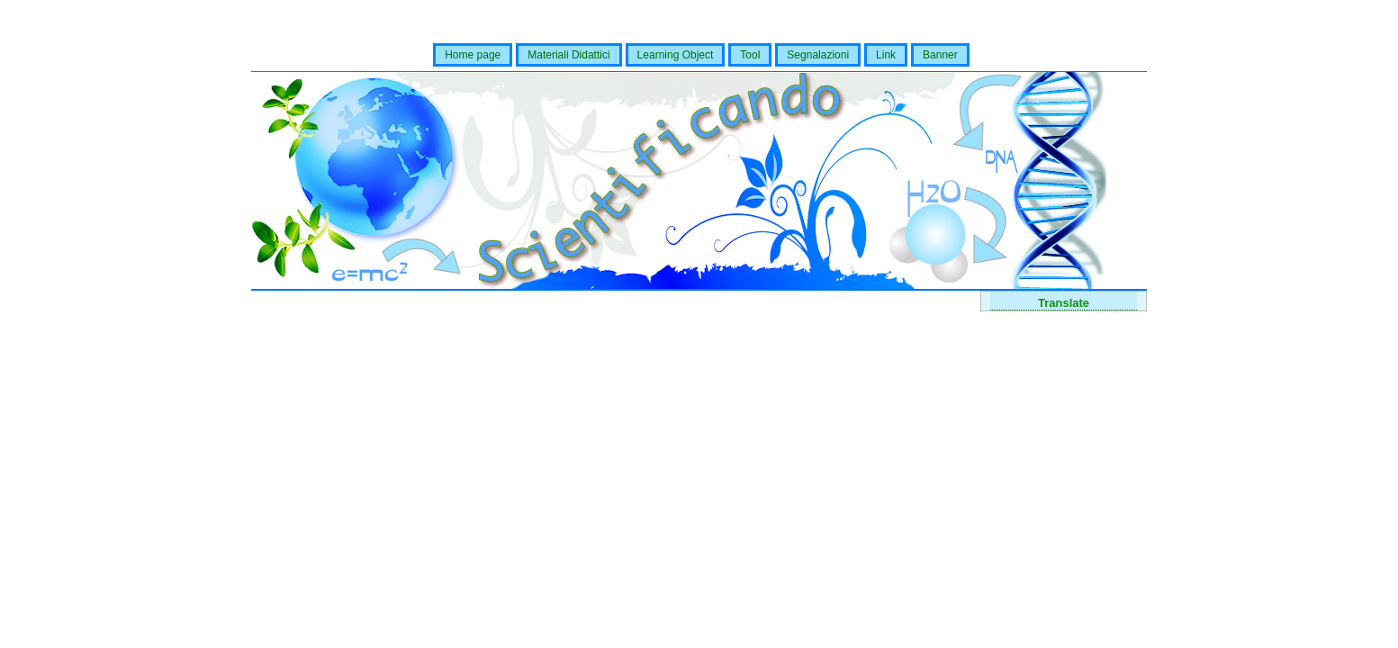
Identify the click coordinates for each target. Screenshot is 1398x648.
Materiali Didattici (568, 55)
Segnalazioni (818, 55)
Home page (473, 55)
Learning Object (675, 55)
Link (886, 55)
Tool (750, 55)
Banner (940, 55)
